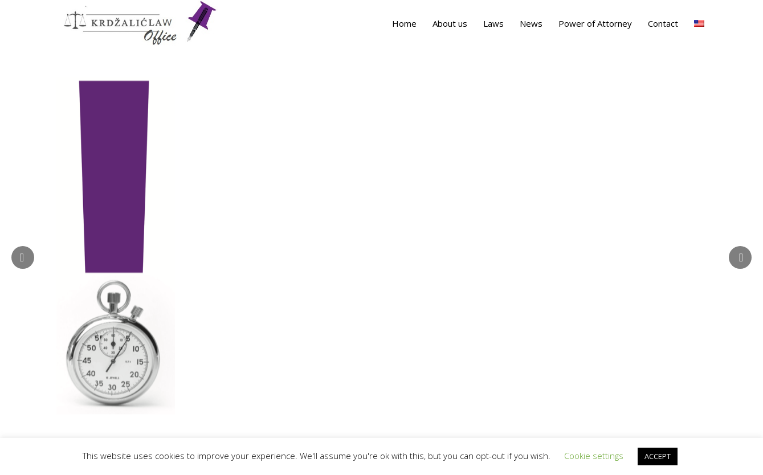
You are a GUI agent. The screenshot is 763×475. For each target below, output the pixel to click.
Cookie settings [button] (593, 455)
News (531, 23)
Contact (663, 23)
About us (449, 23)
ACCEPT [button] (657, 456)
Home (404, 23)
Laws (493, 23)
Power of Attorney (595, 23)
